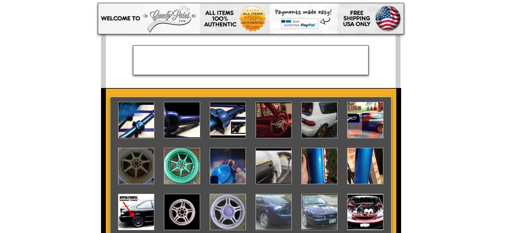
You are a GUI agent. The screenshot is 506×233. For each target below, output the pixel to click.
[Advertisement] (250, 60)
